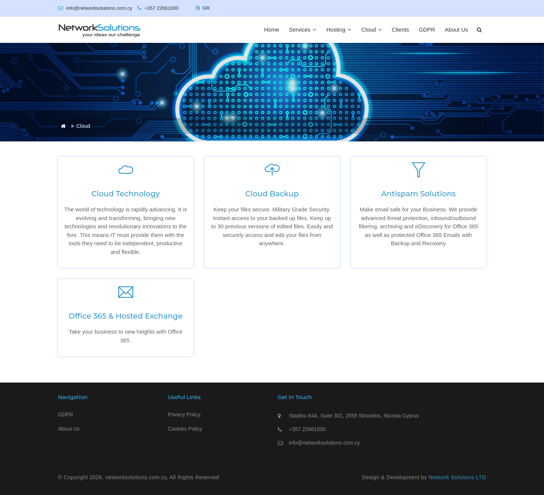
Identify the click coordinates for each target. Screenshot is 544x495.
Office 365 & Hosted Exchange (126, 315)
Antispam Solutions (418, 193)
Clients (400, 29)
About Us (456, 29)
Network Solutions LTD (457, 477)
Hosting (338, 29)
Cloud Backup (272, 193)
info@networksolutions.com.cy (324, 443)
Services (303, 29)
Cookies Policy (185, 429)
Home (271, 29)
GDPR (427, 29)
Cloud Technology (125, 193)
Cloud (371, 29)
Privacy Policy (184, 414)
